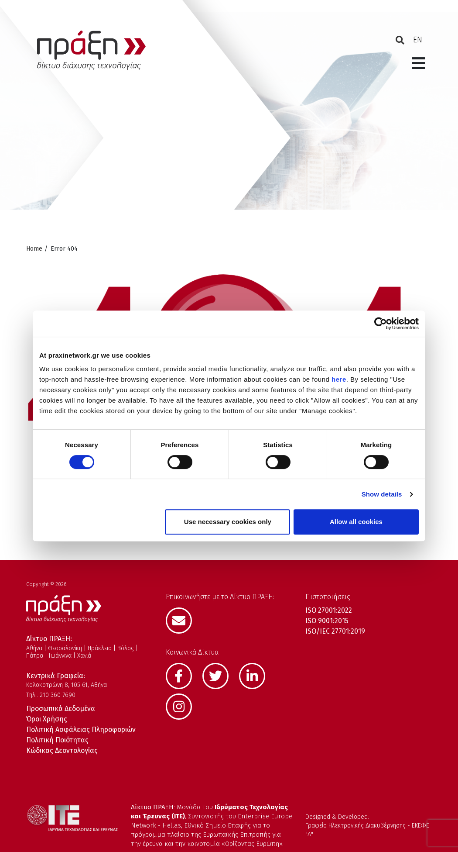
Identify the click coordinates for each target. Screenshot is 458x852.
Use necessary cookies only (227, 521)
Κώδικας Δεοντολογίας (62, 750)
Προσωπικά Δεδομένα (60, 708)
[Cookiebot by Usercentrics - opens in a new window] (380, 323)
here (339, 379)
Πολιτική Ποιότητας (57, 740)
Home (34, 248)
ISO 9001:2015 (327, 621)
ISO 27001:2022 (328, 610)
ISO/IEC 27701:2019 (335, 631)
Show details (382, 494)
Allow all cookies (356, 521)
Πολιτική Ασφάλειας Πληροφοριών (81, 729)
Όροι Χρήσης (46, 719)
